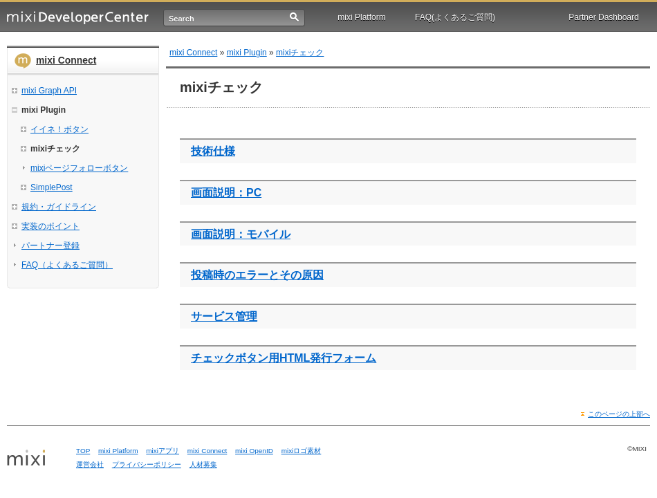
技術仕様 (213, 151)
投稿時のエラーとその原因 (257, 275)
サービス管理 (224, 316)
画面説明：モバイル (240, 234)
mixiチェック (300, 52)
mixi (36, 459)
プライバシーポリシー (146, 464)
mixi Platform (361, 17)
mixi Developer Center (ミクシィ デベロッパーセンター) (78, 17)
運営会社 (90, 464)
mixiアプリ (162, 450)
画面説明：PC (226, 193)
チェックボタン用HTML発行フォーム (283, 358)
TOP (83, 450)
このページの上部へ (619, 414)
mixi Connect (66, 60)
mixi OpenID (254, 450)
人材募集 (203, 464)
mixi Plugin (247, 52)
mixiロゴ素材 (301, 450)
